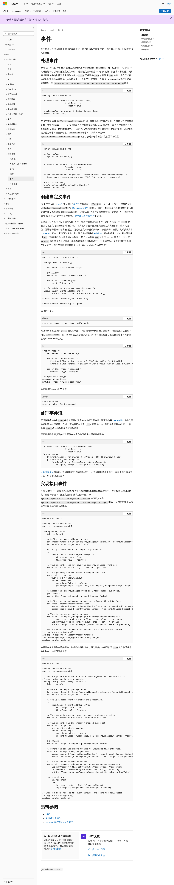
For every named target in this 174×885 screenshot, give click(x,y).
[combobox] (18, 33)
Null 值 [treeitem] (12, 158)
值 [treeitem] (9, 79)
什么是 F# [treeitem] (9, 44)
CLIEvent (45, 233)
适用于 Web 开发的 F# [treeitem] (14, 228)
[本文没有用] (163, 58)
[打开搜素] (163, 3)
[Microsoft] (5, 3)
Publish (97, 233)
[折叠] (33, 27)
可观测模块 (46, 472)
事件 (75, 203)
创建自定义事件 (148, 38)
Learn (43, 30)
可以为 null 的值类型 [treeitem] (18, 163)
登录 (169, 3)
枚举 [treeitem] (12, 173)
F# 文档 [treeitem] (8, 39)
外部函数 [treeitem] (13, 183)
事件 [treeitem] (12, 178)
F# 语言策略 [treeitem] (10, 49)
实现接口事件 (147, 46)
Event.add (117, 420)
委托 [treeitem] (12, 168)
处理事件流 (146, 42)
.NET (52, 30)
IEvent (58, 203)
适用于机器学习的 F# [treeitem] (14, 223)
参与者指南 (56, 848)
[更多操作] (131, 30)
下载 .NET (165, 11)
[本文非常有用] (159, 58)
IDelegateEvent (79, 207)
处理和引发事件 (53, 818)
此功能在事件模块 (83, 215)
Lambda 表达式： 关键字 (59, 821)
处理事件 (145, 35)
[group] (87, 366)
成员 (48, 814)
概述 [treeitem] (9, 64)
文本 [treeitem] (9, 69)
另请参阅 (145, 49)
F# (59, 30)
